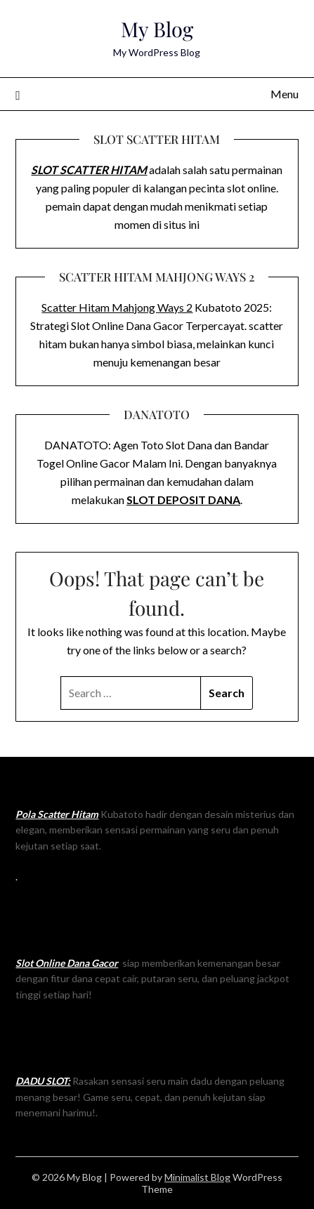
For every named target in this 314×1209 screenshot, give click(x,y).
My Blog (157, 28)
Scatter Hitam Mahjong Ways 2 (116, 307)
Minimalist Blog (197, 1177)
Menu (284, 93)
